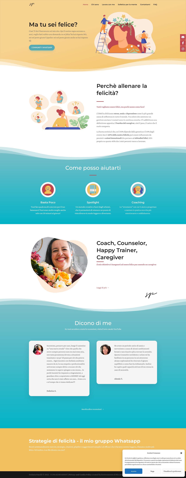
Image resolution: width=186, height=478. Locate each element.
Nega (152, 471)
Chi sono (95, 5)
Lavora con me (108, 5)
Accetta (133, 471)
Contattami (145, 5)
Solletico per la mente (127, 5)
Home (85, 5)
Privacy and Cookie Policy (80, 474)
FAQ (155, 5)
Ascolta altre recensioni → (93, 409)
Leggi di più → (103, 287)
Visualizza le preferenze (172, 471)
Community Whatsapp (42, 47)
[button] (181, 453)
